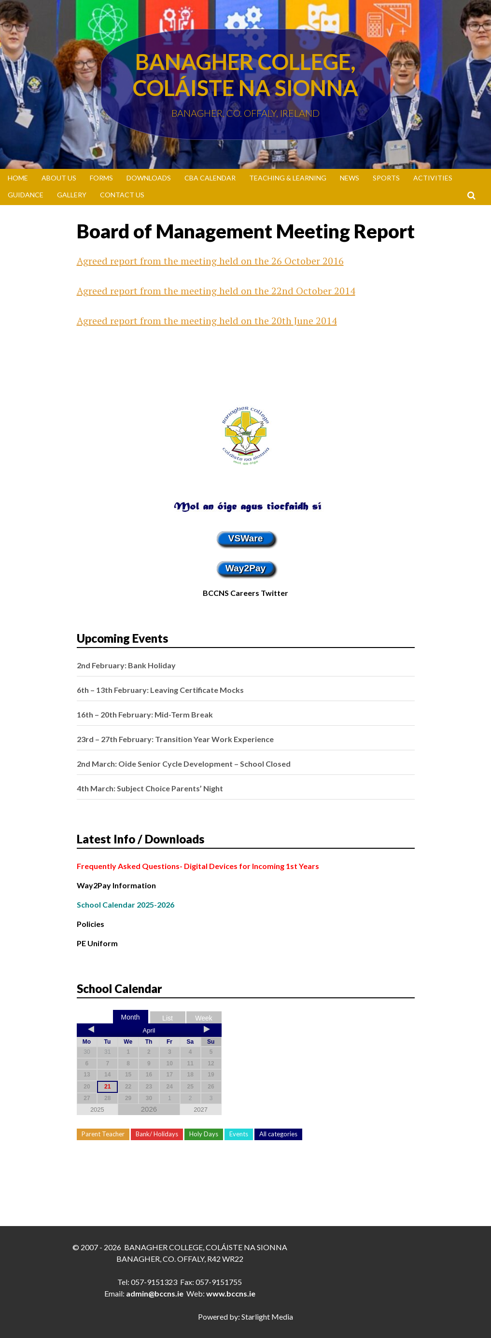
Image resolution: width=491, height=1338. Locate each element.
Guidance (25, 195)
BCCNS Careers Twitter (245, 592)
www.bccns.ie (230, 1293)
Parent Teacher (103, 1134)
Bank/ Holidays (157, 1134)
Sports (386, 178)
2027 (201, 1109)
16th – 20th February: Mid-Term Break (145, 714)
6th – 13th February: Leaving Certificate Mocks (160, 689)
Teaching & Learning (287, 178)
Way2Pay (245, 568)
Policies (90, 923)
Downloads (148, 178)
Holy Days (203, 1134)
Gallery (71, 195)
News (349, 178)
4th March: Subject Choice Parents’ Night (150, 788)
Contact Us (122, 195)
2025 (97, 1109)
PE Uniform (97, 943)
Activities (432, 178)
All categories (278, 1134)
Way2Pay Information (116, 885)
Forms (101, 178)
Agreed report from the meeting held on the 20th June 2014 (207, 320)
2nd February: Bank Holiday (126, 665)
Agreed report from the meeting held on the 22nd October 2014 (216, 290)
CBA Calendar (210, 178)
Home (18, 178)
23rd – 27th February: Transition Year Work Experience (175, 739)
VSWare (245, 538)
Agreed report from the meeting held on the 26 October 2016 (210, 260)
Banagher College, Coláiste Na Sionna (245, 75)
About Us (59, 178)
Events (238, 1134)
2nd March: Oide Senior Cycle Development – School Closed (184, 763)
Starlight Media (267, 1316)
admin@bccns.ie (154, 1293)
